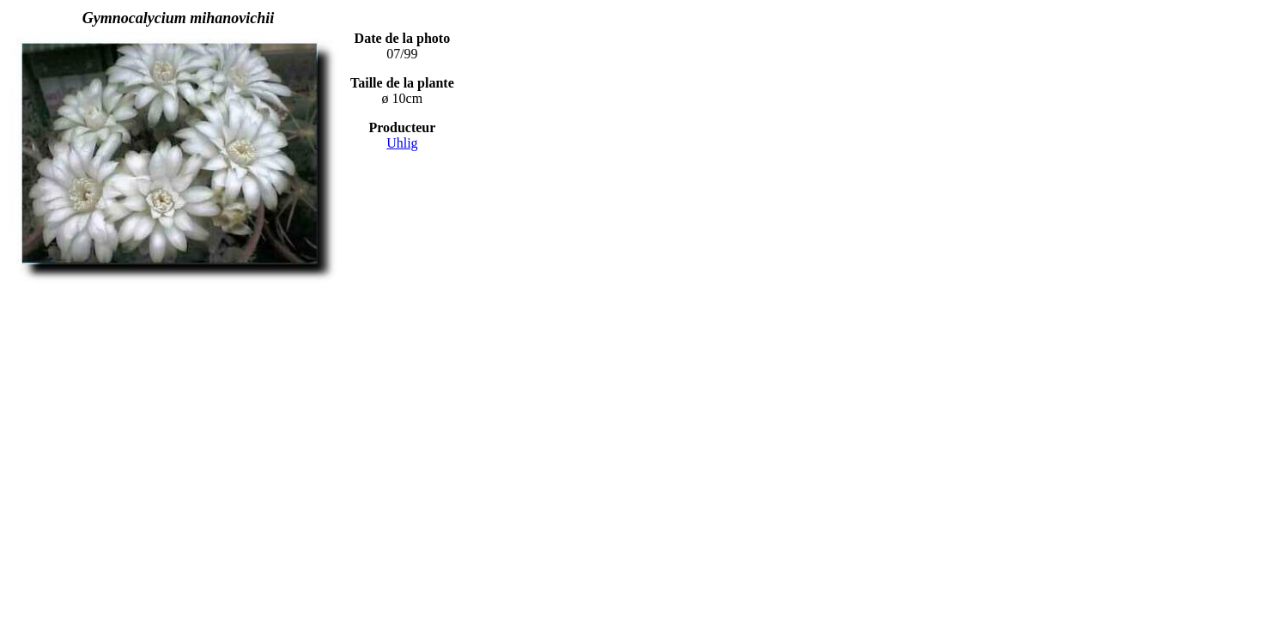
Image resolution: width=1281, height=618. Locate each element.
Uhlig (401, 143)
